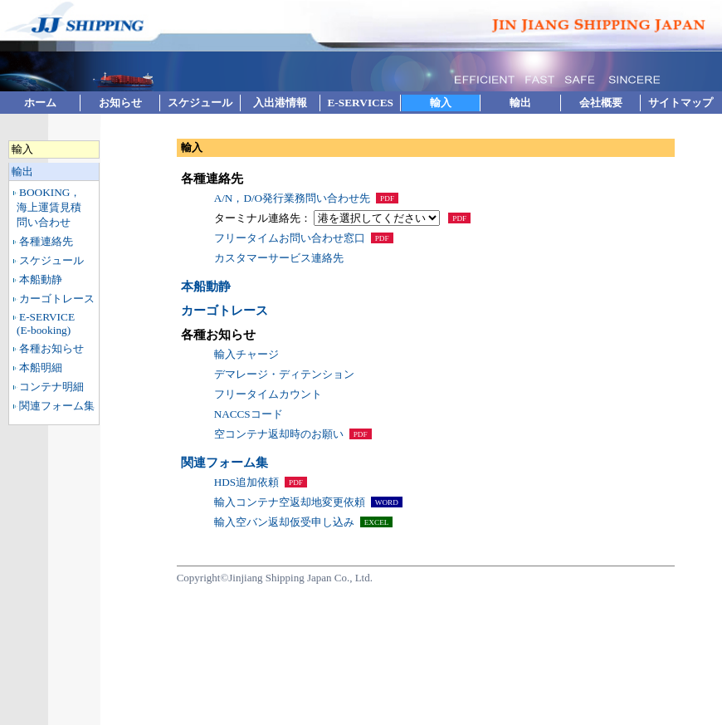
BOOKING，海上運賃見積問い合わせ (49, 207)
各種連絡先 (46, 241)
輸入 (440, 102)
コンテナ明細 (51, 386)
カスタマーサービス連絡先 (279, 258)
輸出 (520, 102)
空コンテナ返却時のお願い (279, 434)
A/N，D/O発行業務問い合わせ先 (292, 198)
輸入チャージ (246, 354)
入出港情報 (280, 102)
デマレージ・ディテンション (284, 374)
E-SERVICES (360, 102)
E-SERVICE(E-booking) (46, 323)
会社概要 (600, 102)
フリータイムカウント (268, 394)
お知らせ (120, 102)
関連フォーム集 (57, 405)
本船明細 (40, 367)
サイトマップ (680, 102)
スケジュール (200, 102)
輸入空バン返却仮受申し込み (284, 522)
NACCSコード (248, 414)
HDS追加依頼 (246, 482)
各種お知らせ (51, 348)
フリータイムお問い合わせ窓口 (289, 238)
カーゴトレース (57, 298)
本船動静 (40, 279)
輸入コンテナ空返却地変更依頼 (289, 502)
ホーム (40, 102)
